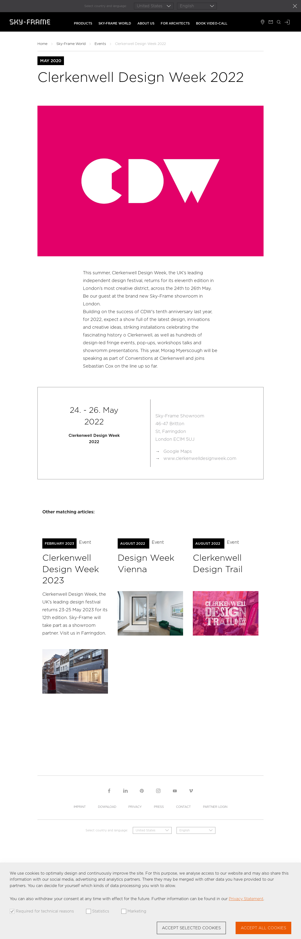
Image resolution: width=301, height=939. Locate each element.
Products (83, 23)
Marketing (136, 911)
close (295, 6)
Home (42, 44)
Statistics (100, 911)
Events (100, 44)
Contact (183, 807)
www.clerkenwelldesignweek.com (199, 458)
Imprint (80, 807)
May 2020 (50, 60)
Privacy (135, 807)
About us (145, 23)
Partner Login (215, 807)
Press (159, 807)
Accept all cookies (263, 928)
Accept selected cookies (191, 928)
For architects (175, 23)
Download (107, 807)
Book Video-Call (211, 23)
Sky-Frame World (114, 23)
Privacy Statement (246, 898)
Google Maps (177, 451)
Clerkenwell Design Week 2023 (70, 569)
